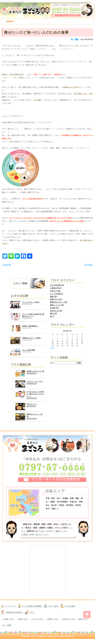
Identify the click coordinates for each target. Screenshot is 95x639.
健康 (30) (53, 296)
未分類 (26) (54, 308)
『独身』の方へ (22, 619)
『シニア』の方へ (37, 619)
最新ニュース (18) (57, 305)
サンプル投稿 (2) (56, 294)
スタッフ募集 (6, 625)
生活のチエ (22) (56, 311)
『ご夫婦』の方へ (8, 619)
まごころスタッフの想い (31, 302)
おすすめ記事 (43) (57, 285)
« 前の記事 (6, 265)
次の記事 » (88, 265)
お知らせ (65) (55, 291)
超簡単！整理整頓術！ (30, 326)
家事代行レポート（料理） (32, 338)
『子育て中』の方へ (68, 619)
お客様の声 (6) (55, 288)
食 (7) (52, 316)
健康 (76, 39)
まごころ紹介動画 (28, 350)
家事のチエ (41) (56, 299)
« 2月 (52, 348)
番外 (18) (53, 313)
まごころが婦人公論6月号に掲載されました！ (33, 315)
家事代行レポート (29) (58, 302)
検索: (52, 363)
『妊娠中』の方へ (52, 619)
